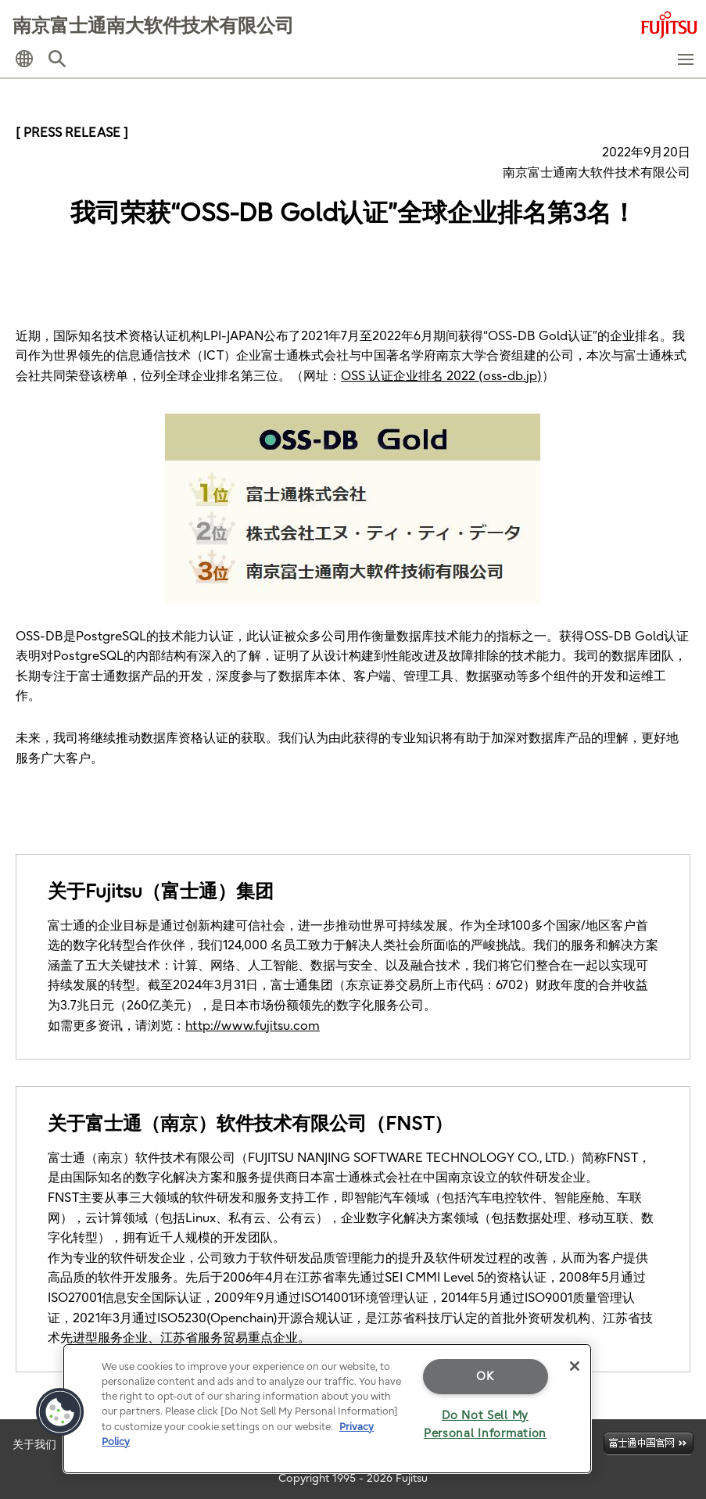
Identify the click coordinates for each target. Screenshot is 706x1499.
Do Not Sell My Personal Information (485, 1424)
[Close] (574, 1366)
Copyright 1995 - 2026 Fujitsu (353, 1478)
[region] (327, 1408)
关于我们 (34, 1444)
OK (484, 1376)
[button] (24, 58)
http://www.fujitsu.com (252, 1025)
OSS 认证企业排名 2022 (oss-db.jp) (441, 375)
